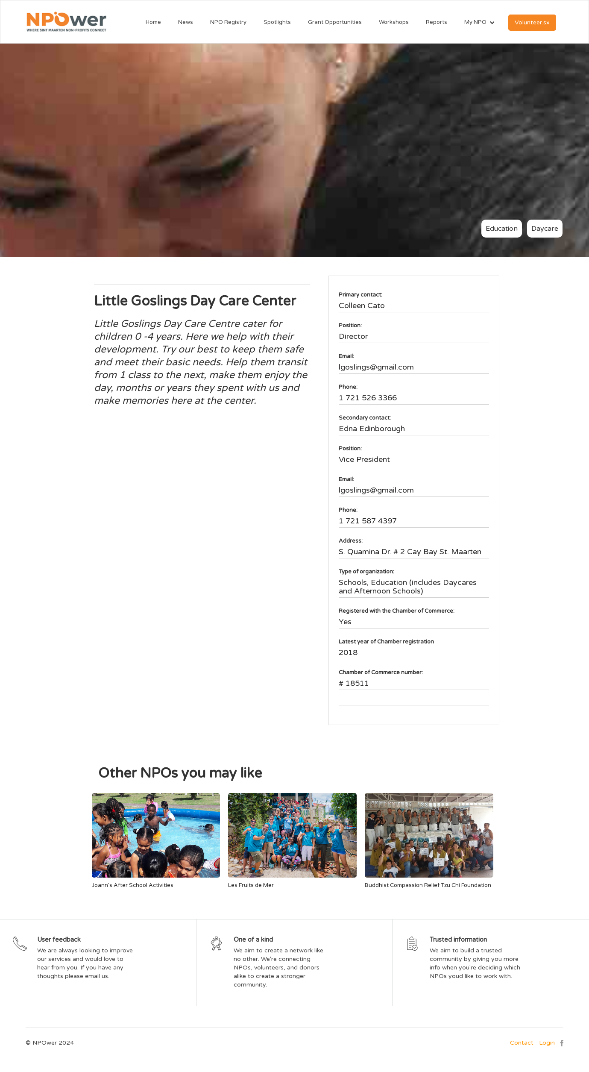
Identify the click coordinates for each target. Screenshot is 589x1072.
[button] (475, 23)
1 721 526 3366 (368, 398)
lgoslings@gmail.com (376, 367)
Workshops (394, 22)
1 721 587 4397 (368, 521)
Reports (436, 22)
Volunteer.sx (532, 22)
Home (153, 22)
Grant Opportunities (335, 22)
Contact (521, 1042)
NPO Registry (228, 22)
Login (547, 1042)
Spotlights (277, 22)
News (185, 22)
